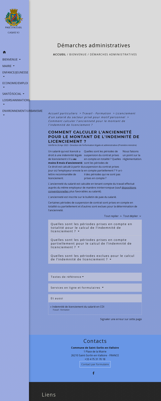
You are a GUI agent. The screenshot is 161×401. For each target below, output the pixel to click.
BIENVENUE (78, 54)
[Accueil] (14, 24)
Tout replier (113, 216)
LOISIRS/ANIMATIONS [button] (14, 100)
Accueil (59, 54)
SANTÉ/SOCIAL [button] (12, 94)
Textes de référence (66, 277)
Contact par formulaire (95, 364)
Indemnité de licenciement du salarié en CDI (78, 306)
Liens (49, 395)
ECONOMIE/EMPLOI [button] (14, 83)
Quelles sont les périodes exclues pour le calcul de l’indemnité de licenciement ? (92, 257)
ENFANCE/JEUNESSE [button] (14, 72)
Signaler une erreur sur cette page (121, 319)
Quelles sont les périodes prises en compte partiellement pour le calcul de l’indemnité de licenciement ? (91, 243)
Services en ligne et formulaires (76, 287)
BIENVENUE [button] (10, 59)
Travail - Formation (97, 113)
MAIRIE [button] (7, 66)
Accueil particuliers (63, 113)
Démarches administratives (113, 54)
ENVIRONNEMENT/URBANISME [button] (14, 111)
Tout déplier (132, 216)
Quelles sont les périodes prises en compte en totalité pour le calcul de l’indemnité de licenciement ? (91, 227)
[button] (14, 52)
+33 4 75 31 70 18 (95, 359)
